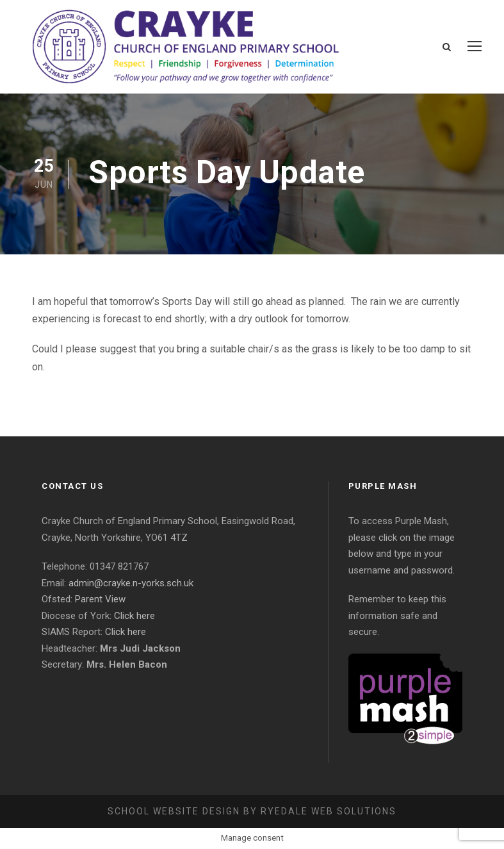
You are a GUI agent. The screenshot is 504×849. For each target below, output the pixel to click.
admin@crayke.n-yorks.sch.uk (131, 583)
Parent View (100, 599)
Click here (134, 616)
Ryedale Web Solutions (328, 811)
